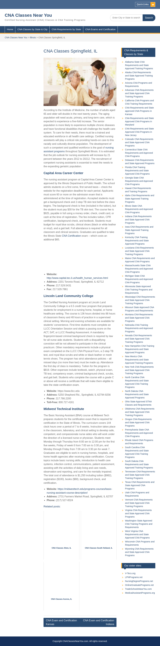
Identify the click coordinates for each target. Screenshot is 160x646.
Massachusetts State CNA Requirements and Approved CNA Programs (139, 268)
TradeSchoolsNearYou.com (138, 589)
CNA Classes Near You (28, 15)
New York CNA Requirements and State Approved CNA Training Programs (139, 370)
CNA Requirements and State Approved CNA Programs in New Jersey (139, 131)
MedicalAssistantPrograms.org (140, 593)
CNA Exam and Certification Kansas (61, 622)
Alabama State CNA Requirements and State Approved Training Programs (139, 65)
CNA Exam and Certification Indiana (98, 622)
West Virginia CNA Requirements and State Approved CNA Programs (137, 534)
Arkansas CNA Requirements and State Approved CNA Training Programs (139, 93)
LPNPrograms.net (133, 577)
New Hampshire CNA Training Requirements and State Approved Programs (139, 349)
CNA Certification (71, 235)
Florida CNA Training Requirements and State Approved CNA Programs (137, 170)
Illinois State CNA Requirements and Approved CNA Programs (139, 209)
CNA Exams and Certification (100, 29)
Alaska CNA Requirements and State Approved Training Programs (139, 75)
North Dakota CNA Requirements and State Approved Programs (137, 394)
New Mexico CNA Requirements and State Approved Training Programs (139, 359)
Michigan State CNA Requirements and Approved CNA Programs (139, 279)
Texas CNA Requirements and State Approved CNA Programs (140, 485)
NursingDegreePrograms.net (139, 581)
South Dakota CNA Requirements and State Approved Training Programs (139, 464)
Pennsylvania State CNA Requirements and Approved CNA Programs (139, 432)
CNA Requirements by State (66, 29)
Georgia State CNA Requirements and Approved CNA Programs (139, 181)
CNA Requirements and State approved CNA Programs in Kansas (139, 111)
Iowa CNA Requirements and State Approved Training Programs (139, 230)
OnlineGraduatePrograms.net (139, 585)
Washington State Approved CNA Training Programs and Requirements (138, 523)
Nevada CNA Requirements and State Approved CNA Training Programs (138, 338)
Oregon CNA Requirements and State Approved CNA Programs (138, 422)
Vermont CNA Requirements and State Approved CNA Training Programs (139, 503)
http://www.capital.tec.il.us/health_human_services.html (77, 278)
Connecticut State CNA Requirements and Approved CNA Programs (139, 152)
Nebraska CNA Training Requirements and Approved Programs (139, 328)
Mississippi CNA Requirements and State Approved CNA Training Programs (140, 300)
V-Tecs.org (130, 573)
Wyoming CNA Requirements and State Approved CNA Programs (139, 552)
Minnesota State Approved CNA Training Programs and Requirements (138, 289)
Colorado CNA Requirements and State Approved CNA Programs (139, 142)
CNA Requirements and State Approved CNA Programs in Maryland (139, 121)
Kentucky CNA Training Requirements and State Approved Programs (137, 240)
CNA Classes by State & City (32, 29)
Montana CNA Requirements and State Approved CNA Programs (139, 317)
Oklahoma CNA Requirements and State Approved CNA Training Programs (140, 412)
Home (10, 29)
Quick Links (143, 4)
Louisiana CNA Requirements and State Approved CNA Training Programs (139, 251)
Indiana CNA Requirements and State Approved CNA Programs (138, 219)
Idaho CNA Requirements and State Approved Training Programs (139, 198)
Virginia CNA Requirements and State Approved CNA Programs (138, 513)
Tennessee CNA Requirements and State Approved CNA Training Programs (140, 474)
